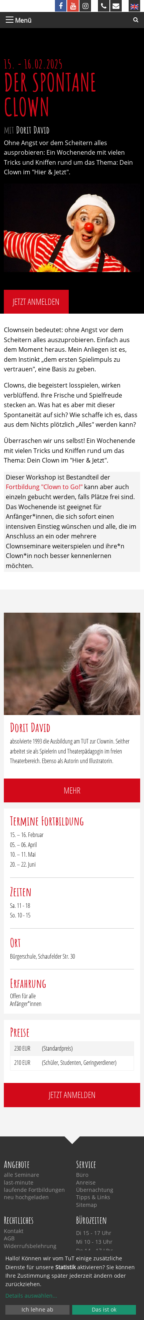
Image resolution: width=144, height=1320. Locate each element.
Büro (82, 1175)
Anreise (86, 1182)
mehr (72, 790)
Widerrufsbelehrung (30, 1246)
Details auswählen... (31, 1295)
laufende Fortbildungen (34, 1190)
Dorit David (33, 130)
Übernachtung (94, 1190)
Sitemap (86, 1205)
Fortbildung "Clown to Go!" (44, 487)
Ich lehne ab (37, 1309)
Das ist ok (104, 1309)
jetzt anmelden (36, 301)
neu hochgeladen (26, 1197)
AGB (9, 1238)
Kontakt (13, 1231)
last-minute (18, 1182)
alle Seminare (21, 1175)
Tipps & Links (93, 1197)
